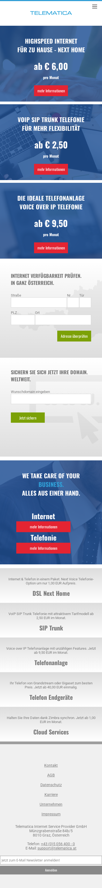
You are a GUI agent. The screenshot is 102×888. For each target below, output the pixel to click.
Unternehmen (51, 804)
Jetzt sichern (27, 418)
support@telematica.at (56, 848)
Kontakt (51, 765)
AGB (51, 775)
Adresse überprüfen (74, 336)
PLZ (14, 313)
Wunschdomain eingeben (30, 392)
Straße (16, 295)
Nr (69, 295)
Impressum (51, 814)
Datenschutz (51, 785)
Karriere (51, 794)
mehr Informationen (51, 90)
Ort (37, 313)
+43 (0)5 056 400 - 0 (58, 844)
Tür (81, 295)
